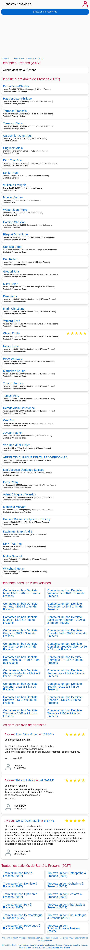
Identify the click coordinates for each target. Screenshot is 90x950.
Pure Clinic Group (27, 734)
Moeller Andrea (13, 197)
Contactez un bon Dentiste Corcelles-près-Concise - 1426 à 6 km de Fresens (67, 646)
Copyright (79, 938)
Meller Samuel (12, 556)
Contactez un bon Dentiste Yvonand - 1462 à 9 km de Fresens (20, 713)
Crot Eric (9, 420)
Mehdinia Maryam (14, 507)
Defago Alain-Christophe (19, 408)
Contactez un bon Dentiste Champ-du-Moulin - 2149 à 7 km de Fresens (21, 673)
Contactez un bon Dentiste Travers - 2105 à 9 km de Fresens (64, 713)
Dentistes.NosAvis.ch (17, 4)
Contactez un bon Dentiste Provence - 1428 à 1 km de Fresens (65, 606)
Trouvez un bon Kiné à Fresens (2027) (17, 874)
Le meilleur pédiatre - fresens (58, 948)
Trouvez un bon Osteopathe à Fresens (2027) (66, 874)
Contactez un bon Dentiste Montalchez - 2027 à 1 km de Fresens (22, 593)
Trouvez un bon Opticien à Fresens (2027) (20, 895)
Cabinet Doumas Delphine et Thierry (26, 519)
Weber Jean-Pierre (15, 210)
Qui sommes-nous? (10, 938)
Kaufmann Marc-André (17, 531)
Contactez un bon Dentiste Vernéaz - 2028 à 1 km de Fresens (20, 606)
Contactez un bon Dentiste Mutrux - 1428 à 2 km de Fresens (20, 619)
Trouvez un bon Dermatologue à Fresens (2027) (22, 916)
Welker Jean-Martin (28, 820)
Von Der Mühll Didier (16, 445)
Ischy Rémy (10, 482)
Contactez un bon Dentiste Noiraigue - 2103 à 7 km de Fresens (65, 659)
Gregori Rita (11, 271)
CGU (71, 938)
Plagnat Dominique (15, 234)
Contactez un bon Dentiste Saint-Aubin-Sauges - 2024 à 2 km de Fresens (66, 619)
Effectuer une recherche (45, 12)
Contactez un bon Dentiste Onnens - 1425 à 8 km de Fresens (20, 686)
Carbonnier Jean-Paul (17, 135)
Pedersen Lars (12, 358)
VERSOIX (48, 734)
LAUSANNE (46, 780)
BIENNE (49, 820)
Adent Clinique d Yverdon (19, 494)
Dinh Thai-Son (12, 160)
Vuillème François (14, 185)
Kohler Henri (11, 173)
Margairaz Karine (14, 371)
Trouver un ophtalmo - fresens (76, 945)
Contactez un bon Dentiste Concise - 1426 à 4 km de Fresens (20, 646)
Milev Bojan (10, 284)
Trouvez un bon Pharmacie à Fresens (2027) (66, 906)
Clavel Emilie (11, 333)
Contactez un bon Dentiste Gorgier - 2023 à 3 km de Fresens (20, 633)
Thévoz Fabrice (13, 383)
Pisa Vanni (10, 296)
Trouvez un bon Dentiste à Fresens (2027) (20, 885)
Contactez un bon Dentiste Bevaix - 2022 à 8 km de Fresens (64, 686)
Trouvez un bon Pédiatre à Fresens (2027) (64, 895)
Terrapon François (15, 111)
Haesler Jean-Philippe (17, 98)
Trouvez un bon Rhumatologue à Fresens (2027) (63, 928)
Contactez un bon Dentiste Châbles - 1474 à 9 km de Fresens (64, 700)
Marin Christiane (13, 308)
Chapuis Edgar (12, 247)
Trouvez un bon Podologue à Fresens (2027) (21, 927)
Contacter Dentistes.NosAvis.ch (32, 938)
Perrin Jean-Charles (16, 86)
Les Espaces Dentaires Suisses (23, 470)
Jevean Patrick (12, 433)
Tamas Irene (11, 395)
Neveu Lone (11, 346)
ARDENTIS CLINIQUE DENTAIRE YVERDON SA (35, 457)
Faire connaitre (52, 938)
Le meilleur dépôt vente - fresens (15, 945)
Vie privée (64, 938)
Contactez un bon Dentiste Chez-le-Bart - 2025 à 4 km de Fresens (67, 633)
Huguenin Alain (13, 148)
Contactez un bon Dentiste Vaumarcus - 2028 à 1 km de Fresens (66, 593)
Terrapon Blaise (13, 123)
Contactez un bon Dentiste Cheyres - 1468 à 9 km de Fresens (20, 700)
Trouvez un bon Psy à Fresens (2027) (17, 906)
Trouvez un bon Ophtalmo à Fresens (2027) (65, 885)
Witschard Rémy (13, 568)
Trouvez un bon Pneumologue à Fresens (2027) (66, 916)
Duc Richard (11, 259)
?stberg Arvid (11, 321)
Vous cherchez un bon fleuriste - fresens (46, 945)
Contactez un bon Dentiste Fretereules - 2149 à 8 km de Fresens (66, 673)
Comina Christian (14, 222)
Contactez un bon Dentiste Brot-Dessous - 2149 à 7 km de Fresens (21, 659)
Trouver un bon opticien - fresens (32, 948)
